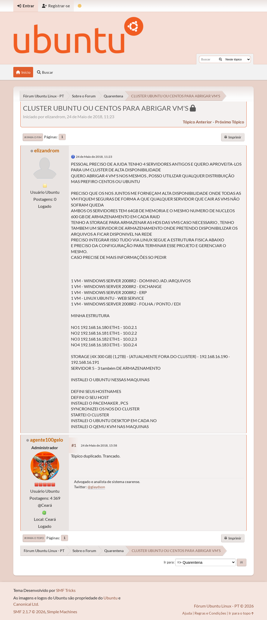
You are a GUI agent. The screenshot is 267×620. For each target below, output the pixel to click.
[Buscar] (220, 59)
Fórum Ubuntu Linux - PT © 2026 (224, 605)
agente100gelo (46, 440)
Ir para (169, 562)
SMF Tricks (66, 590)
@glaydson (96, 487)
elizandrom (46, 150)
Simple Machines (62, 611)
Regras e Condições (210, 613)
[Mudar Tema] (80, 6)
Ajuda (187, 613)
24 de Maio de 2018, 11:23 (94, 156)
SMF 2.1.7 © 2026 (29, 611)
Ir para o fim (32, 137)
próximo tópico (229, 121)
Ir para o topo (34, 538)
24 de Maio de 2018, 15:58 (99, 445)
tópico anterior (197, 121)
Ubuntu (111, 597)
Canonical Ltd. (26, 604)
